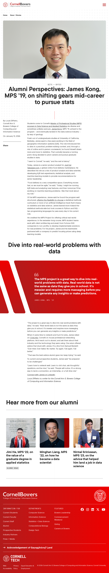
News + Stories (15, 15)
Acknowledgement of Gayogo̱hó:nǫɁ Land (29, 547)
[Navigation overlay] (104, 5)
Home (5, 15)
